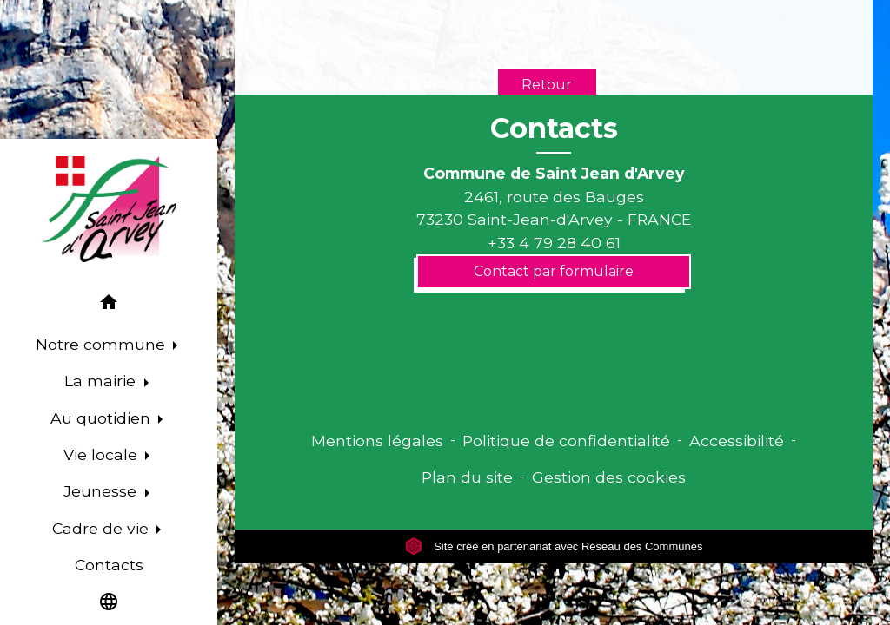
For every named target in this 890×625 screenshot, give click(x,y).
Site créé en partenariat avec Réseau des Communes (554, 546)
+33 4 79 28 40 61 (554, 243)
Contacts (554, 128)
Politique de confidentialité (566, 440)
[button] (108, 305)
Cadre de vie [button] (102, 528)
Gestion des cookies (609, 477)
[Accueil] (109, 209)
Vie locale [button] (102, 454)
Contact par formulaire (554, 271)
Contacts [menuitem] (109, 565)
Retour (546, 84)
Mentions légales (377, 440)
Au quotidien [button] (102, 418)
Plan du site (467, 477)
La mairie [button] (102, 381)
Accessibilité (736, 440)
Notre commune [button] (102, 344)
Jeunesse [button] (102, 491)
